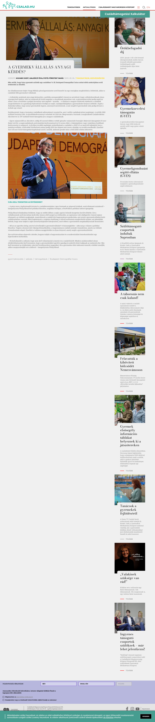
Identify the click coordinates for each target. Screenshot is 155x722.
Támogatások (73, 7)
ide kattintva (108, 717)
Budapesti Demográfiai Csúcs (64, 259)
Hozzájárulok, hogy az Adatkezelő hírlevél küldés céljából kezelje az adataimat (31, 700)
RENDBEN (145, 716)
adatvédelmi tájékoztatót (24, 697)
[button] (138, 7)
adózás (29, 259)
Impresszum (146, 709)
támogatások (41, 259)
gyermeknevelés (15, 259)
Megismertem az (19, 697)
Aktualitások (89, 7)
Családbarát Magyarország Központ (116, 7)
